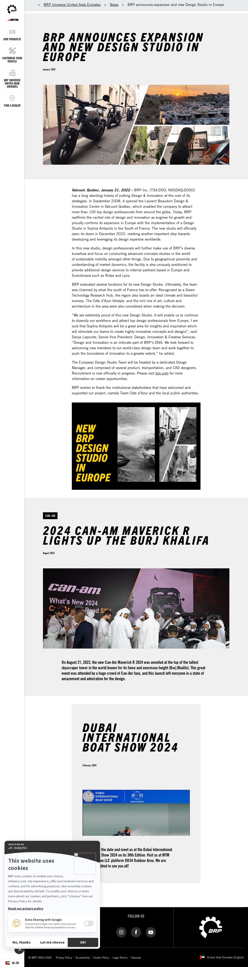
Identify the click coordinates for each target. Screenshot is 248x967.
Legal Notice (120, 957)
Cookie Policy (101, 957)
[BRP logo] (210, 927)
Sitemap (136, 957)
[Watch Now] (136, 444)
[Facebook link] (136, 932)
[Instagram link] (121, 932)
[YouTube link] (151, 932)
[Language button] (12, 963)
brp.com (161, 373)
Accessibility (82, 957)
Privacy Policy (64, 957)
